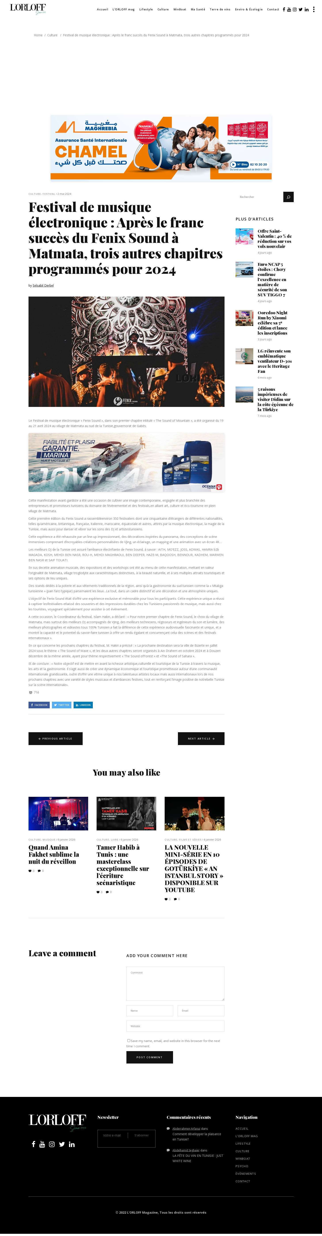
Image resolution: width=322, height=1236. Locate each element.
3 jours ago (265, 339)
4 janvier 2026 (212, 839)
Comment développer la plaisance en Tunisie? (197, 1136)
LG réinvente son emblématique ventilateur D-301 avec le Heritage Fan (275, 361)
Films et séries (190, 839)
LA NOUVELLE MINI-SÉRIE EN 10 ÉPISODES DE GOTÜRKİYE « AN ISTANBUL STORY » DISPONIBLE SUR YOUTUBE (194, 868)
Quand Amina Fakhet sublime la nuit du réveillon (54, 854)
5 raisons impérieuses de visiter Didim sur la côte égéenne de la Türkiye (275, 399)
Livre (115, 839)
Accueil (242, 1129)
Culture (52, 35)
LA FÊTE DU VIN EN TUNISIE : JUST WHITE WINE (198, 1158)
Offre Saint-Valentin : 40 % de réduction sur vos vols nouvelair (275, 238)
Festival (49, 193)
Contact (243, 1181)
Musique (49, 839)
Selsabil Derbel (43, 285)
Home (38, 35)
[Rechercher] (288, 197)
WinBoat (243, 1159)
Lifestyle (243, 1144)
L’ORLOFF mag (247, 1136)
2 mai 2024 (64, 194)
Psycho (242, 1166)
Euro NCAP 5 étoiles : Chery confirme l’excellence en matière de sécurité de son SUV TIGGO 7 (272, 279)
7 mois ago (265, 416)
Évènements (246, 1174)
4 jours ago (265, 253)
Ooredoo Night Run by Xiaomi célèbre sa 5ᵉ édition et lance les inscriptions (272, 323)
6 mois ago (265, 377)
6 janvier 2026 (66, 839)
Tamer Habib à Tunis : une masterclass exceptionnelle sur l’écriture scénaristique (123, 865)
